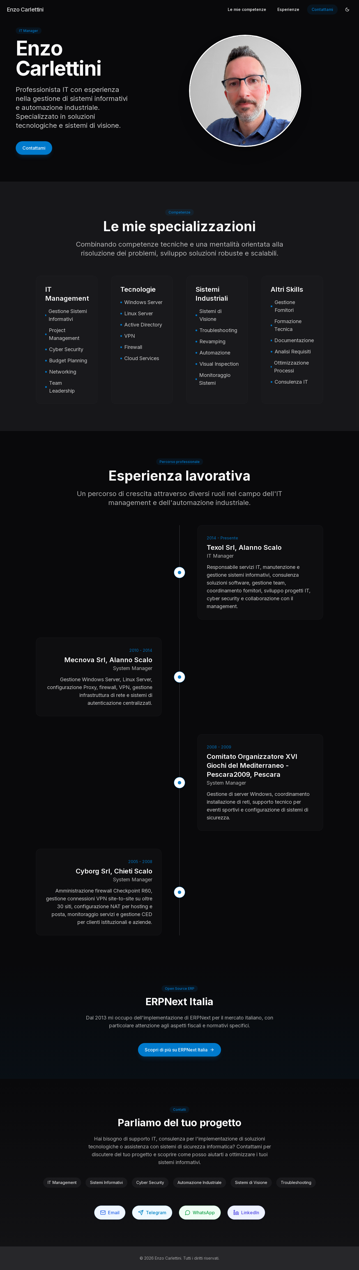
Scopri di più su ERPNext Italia (179, 1050)
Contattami (322, 9)
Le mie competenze (247, 9)
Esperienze (288, 9)
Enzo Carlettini (25, 9)
